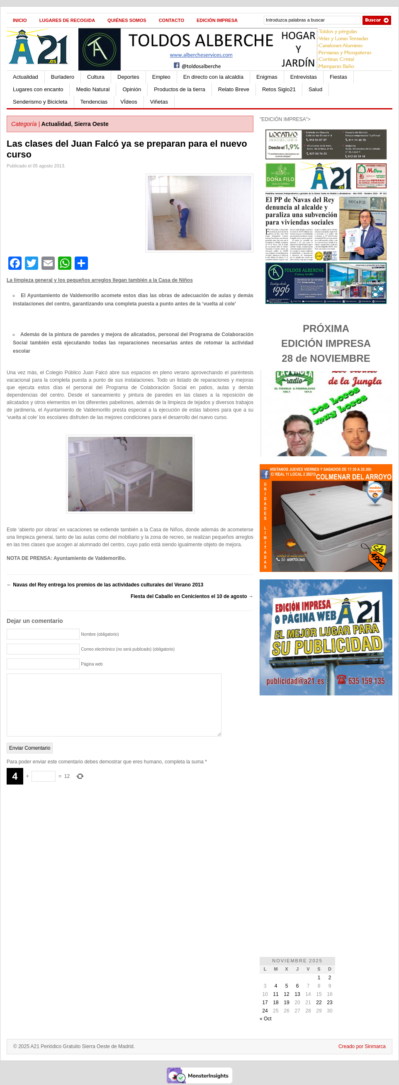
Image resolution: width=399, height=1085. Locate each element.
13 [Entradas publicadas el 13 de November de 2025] (297, 994)
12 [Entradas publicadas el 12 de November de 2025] (286, 994)
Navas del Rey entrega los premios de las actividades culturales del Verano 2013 (105, 585)
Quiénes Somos (126, 20)
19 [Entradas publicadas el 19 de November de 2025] (286, 1002)
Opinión (131, 89)
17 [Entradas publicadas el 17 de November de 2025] (265, 1002)
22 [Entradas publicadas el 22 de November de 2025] (318, 1002)
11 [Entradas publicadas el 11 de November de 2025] (275, 994)
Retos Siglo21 (279, 89)
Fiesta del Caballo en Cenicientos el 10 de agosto (192, 596)
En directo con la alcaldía (213, 77)
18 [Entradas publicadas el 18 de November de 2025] (275, 1002)
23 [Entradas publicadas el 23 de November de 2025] (329, 1002)
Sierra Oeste (91, 124)
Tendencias (94, 102)
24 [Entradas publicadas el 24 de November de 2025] (265, 1011)
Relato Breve (233, 89)
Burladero (62, 77)
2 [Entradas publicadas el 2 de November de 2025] (329, 978)
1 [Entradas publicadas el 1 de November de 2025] (319, 978)
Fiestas (338, 77)
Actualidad (25, 77)
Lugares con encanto (38, 89)
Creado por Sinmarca (362, 1046)
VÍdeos (128, 102)
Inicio (20, 20)
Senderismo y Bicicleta (40, 102)
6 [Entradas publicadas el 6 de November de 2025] (297, 986)
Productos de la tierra (179, 89)
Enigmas (266, 77)
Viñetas (159, 102)
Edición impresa (217, 20)
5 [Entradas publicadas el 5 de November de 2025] (286, 986)
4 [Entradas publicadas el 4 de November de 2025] (276, 986)
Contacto (171, 20)
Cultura (96, 77)
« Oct (266, 1019)
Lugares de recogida (67, 20)
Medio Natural (92, 89)
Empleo (161, 77)
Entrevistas (303, 77)
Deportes (128, 77)
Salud (315, 89)
